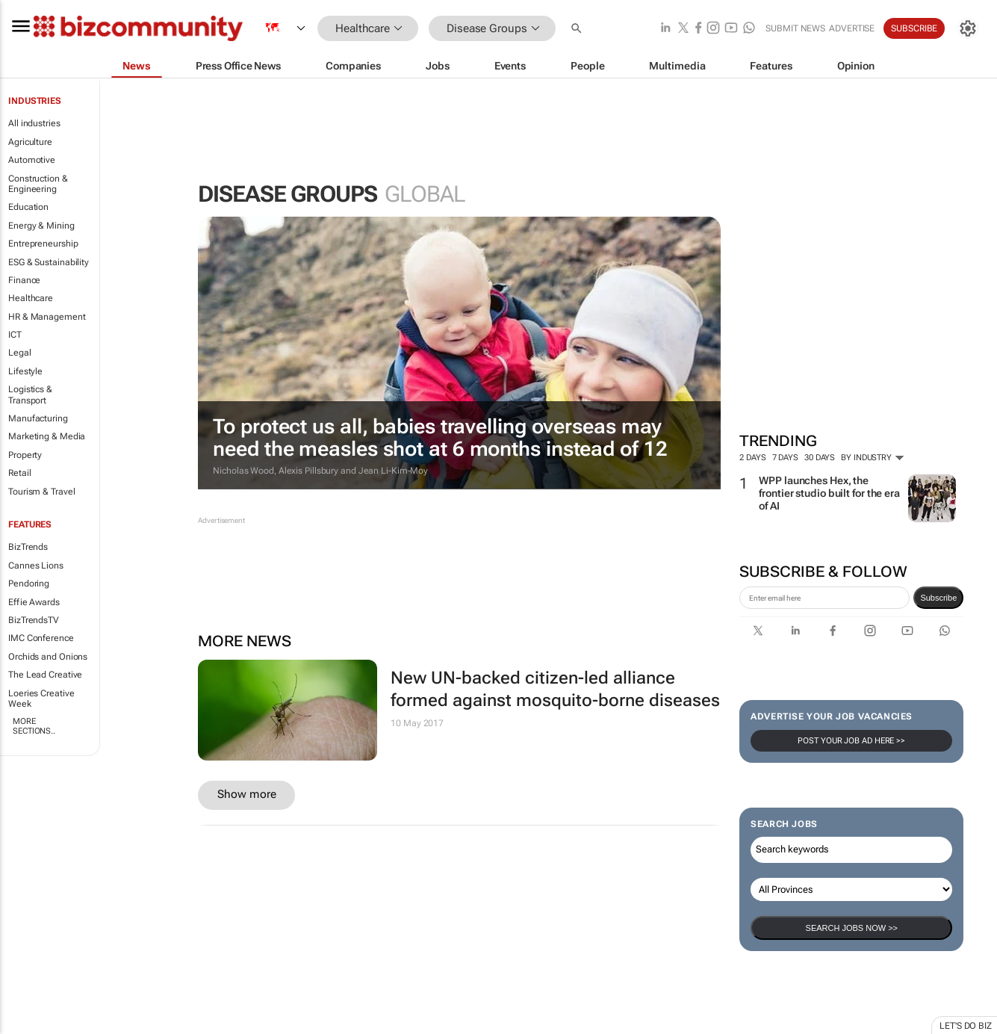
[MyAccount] (967, 28)
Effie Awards (34, 602)
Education (28, 207)
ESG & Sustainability (48, 262)
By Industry (872, 457)
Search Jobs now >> (852, 927)
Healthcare (30, 298)
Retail (19, 473)
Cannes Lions (35, 565)
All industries (34, 123)
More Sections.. (34, 726)
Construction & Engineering (38, 183)
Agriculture (30, 142)
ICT (15, 334)
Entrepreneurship (43, 243)
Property (25, 455)
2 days (752, 457)
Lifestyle (25, 371)
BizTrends (28, 547)
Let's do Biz (965, 1026)
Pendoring (28, 583)
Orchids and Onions (47, 656)
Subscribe (914, 28)
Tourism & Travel (41, 491)
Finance (24, 280)
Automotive (31, 160)
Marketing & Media (46, 436)
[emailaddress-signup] (824, 597)
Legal (19, 352)
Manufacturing (38, 418)
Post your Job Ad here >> (851, 741)
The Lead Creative (45, 674)
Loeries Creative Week (41, 698)
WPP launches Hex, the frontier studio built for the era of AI (829, 493)
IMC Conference (41, 638)
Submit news (795, 28)
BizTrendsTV (33, 620)
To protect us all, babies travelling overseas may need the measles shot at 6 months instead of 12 (440, 438)
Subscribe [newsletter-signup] (938, 597)
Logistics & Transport (30, 394)
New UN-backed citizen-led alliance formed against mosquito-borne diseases (555, 689)
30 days (819, 457)
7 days (785, 457)
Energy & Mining (41, 225)
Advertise (852, 28)
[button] (578, 28)
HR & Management (47, 317)
